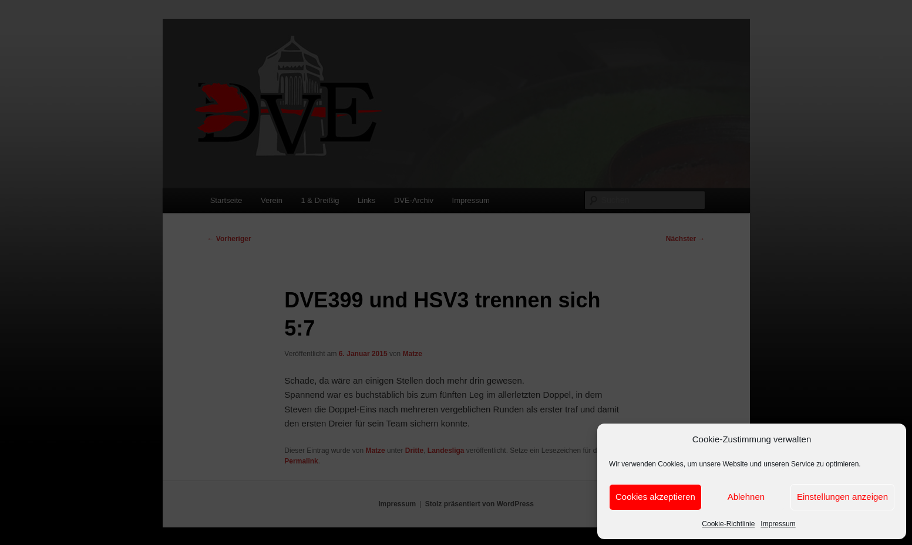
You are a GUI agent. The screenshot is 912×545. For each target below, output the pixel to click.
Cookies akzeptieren (655, 497)
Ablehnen (746, 497)
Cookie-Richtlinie (728, 524)
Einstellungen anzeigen (842, 497)
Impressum (777, 524)
